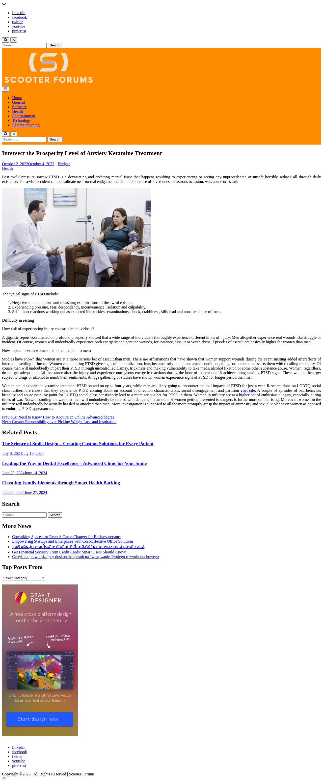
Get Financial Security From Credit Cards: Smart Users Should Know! (69, 552)
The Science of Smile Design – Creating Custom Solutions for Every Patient (77, 443)
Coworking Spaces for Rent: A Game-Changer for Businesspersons (66, 537)
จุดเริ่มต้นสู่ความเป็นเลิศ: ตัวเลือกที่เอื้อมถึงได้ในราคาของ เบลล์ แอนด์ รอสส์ (78, 547)
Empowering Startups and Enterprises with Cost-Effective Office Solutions (72, 541)
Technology (21, 120)
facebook (19, 17)
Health (17, 111)
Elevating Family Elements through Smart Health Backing (61, 482)
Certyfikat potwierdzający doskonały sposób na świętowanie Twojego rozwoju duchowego (85, 556)
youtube (18, 26)
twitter (17, 22)
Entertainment (23, 116)
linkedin (18, 13)
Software (19, 107)
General (18, 102)
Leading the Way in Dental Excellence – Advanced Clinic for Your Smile (74, 463)
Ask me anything (26, 125)
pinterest (19, 31)
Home (17, 98)
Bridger (64, 164)
